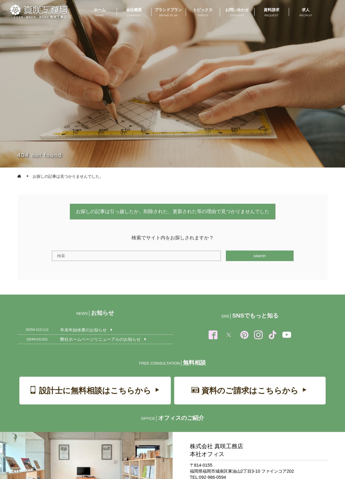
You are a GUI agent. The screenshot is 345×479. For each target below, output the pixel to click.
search (259, 256)
